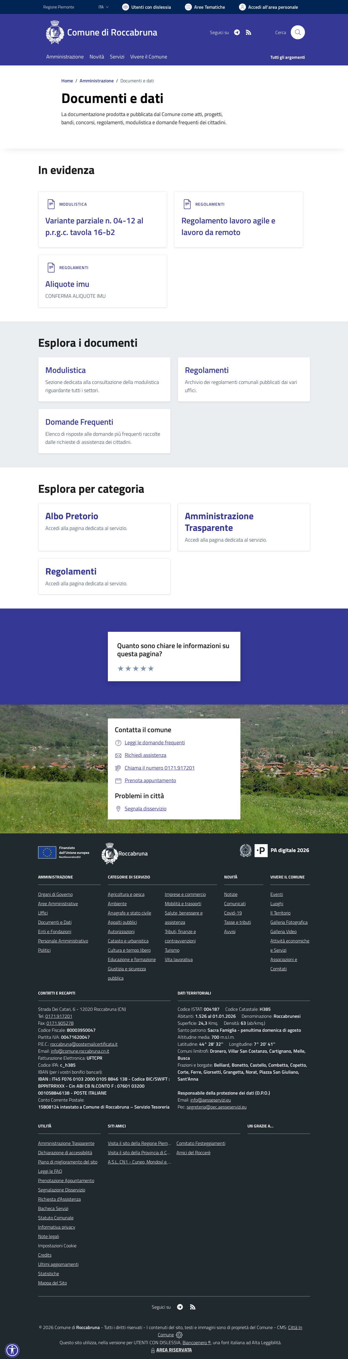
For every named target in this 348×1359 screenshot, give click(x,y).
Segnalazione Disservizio (61, 1189)
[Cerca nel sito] (298, 32)
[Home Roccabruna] (103, 32)
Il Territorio (280, 912)
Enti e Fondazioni (54, 931)
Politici (44, 950)
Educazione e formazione (132, 959)
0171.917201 (58, 1016)
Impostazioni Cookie (57, 1245)
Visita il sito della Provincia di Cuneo (142, 1152)
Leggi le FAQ (50, 1171)
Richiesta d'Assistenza (59, 1199)
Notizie (231, 894)
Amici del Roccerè (193, 1152)
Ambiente (117, 903)
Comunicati (235, 903)
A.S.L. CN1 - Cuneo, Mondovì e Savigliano (148, 1161)
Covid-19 (233, 912)
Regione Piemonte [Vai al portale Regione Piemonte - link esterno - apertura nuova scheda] (58, 7)
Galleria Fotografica (289, 922)
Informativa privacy (56, 1226)
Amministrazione (97, 80)
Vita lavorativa (179, 959)
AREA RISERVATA (170, 1349)
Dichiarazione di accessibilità (65, 1152)
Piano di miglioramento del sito (67, 1161)
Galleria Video (283, 931)
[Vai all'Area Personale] (268, 7)
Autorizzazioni (121, 931)
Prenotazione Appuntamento (66, 1180)
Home (67, 80)
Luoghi (276, 903)
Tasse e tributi (237, 922)
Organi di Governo (55, 894)
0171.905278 (60, 1023)
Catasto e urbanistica (128, 940)
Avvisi (229, 931)
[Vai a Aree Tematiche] (205, 7)
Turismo (172, 950)
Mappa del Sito (52, 1282)
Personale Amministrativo (63, 940)
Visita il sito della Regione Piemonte (142, 1143)
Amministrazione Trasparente (66, 1143)
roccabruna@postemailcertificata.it (84, 1043)
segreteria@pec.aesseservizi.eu (217, 1106)
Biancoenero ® (197, 1342)
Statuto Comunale (56, 1217)
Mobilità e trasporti (183, 903)
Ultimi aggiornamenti (58, 1264)
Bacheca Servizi (53, 1208)
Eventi (276, 894)
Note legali (48, 1236)
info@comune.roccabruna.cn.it (80, 1050)
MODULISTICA (73, 204)
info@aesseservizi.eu (210, 1099)
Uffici (43, 912)
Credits (44, 1254)
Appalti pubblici (122, 922)
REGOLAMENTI (210, 204)
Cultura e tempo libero (129, 950)
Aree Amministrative (58, 903)
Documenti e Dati (55, 922)
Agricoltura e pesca (126, 894)
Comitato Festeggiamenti (200, 1143)
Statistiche (48, 1273)
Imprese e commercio (185, 894)
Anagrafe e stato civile (129, 912)
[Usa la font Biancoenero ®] (146, 7)
